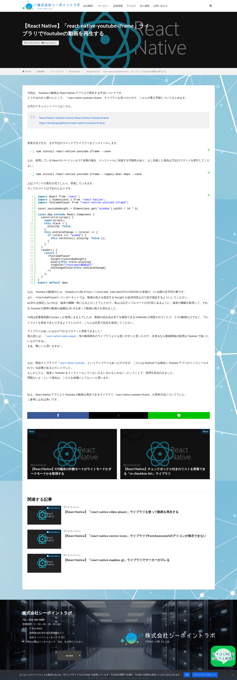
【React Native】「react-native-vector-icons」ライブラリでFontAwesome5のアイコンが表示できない (135, 534)
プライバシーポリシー (205, 674)
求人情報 (144, 5)
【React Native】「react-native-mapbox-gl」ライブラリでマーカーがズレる (117, 558)
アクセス (131, 5)
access (69, 653)
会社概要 (88, 5)
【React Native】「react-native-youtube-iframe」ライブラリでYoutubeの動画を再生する (125, 71)
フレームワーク (57, 71)
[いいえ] (232, 674)
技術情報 (118, 5)
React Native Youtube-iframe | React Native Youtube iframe (74, 117)
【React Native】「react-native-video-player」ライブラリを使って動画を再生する (121, 510)
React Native (50, 43)
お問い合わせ (160, 5)
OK (187, 674)
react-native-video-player (61, 333)
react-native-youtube (72, 360)
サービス (103, 5)
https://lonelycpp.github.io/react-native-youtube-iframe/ (72, 122)
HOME (28, 71)
